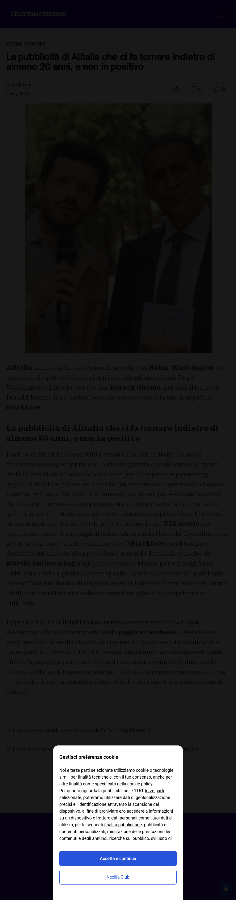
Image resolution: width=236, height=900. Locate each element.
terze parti (154, 790)
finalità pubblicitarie (123, 824)
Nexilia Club (118, 877)
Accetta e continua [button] (118, 858)
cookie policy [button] (139, 783)
